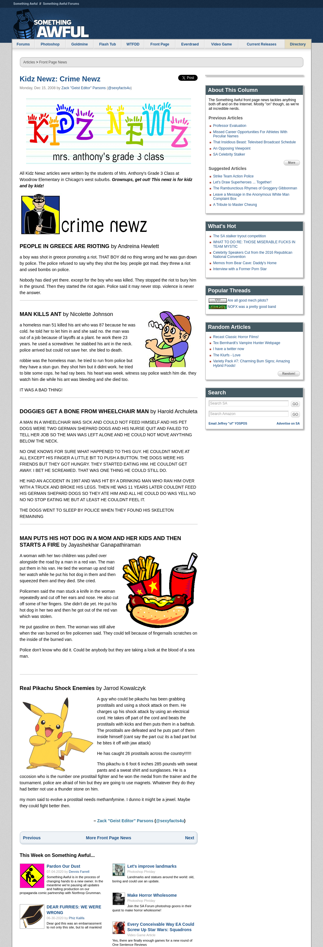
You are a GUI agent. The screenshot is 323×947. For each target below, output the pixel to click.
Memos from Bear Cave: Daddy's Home (245, 263)
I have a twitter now (228, 349)
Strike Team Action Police (233, 176)
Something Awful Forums (61, 3)
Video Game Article (141, 935)
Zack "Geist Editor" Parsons (83, 88)
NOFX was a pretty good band (252, 307)
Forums (23, 44)
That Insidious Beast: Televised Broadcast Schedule (254, 142)
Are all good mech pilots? (248, 300)
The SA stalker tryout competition (239, 236)
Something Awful (25, 3)
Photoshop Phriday (141, 871)
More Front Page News (108, 837)
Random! (288, 373)
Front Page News (53, 62)
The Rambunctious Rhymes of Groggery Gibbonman (255, 188)
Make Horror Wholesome (152, 895)
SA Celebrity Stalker (229, 154)
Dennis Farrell (79, 871)
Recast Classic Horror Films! (236, 337)
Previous (32, 837)
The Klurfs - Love (227, 355)
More (291, 162)
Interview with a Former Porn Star (240, 269)
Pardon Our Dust (63, 866)
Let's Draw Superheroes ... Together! (242, 182)
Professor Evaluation (230, 126)
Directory (298, 44)
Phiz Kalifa (77, 918)
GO (295, 404)
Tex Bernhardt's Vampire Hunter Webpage (246, 343)
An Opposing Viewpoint (232, 148)
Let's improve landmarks (152, 866)
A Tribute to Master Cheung (235, 205)
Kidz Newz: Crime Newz (60, 79)
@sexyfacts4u (119, 88)
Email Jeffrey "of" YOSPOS (228, 423)
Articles (29, 62)
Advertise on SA (288, 423)
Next (189, 837)
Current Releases (262, 44)
